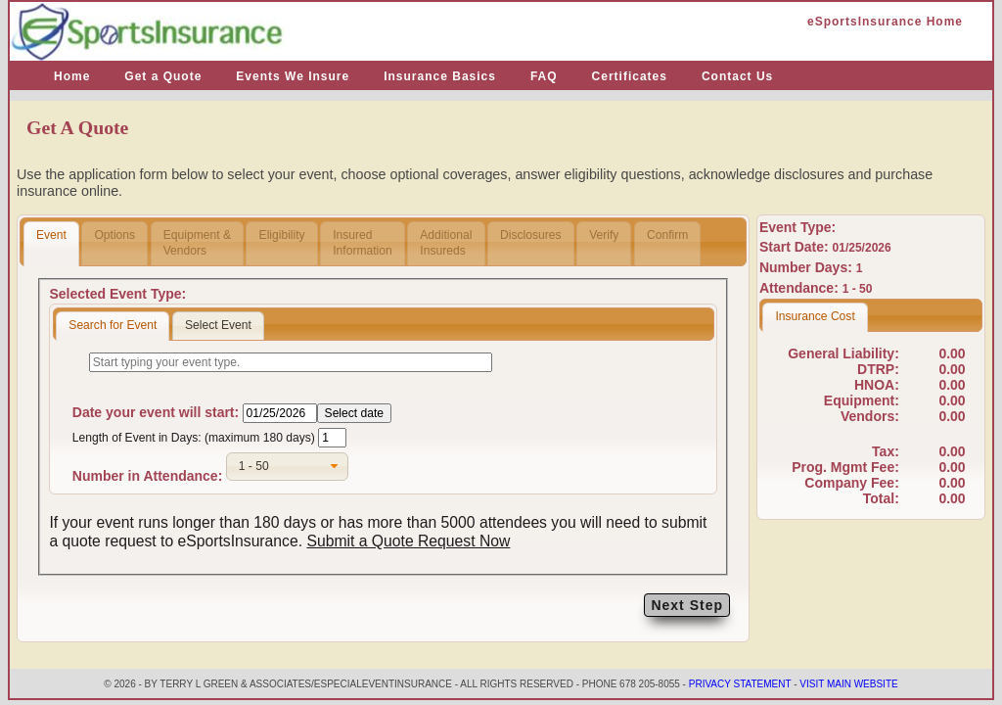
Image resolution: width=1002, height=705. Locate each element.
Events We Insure (292, 76)
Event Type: (797, 227)
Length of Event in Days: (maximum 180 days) (193, 438)
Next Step (687, 605)
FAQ (544, 76)
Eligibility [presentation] (282, 243)
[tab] (51, 243)
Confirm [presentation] (667, 243)
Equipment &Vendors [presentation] (197, 243)
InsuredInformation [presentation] (362, 243)
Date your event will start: (155, 412)
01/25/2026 (862, 248)
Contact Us (737, 76)
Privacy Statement (740, 684)
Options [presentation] (114, 243)
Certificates (629, 76)
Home (72, 76)
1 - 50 (858, 289)
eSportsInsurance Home (885, 21)
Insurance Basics (440, 76)
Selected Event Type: (117, 294)
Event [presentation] (51, 243)
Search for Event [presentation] (112, 325)
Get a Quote (163, 76)
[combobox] (287, 466)
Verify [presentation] (603, 243)
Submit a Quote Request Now (408, 541)
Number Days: (807, 267)
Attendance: (801, 288)
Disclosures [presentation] (531, 243)
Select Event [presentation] (218, 325)
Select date (355, 413)
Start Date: (796, 247)
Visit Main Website (848, 684)
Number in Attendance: (147, 476)
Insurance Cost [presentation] (814, 316)
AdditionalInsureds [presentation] (446, 243)
